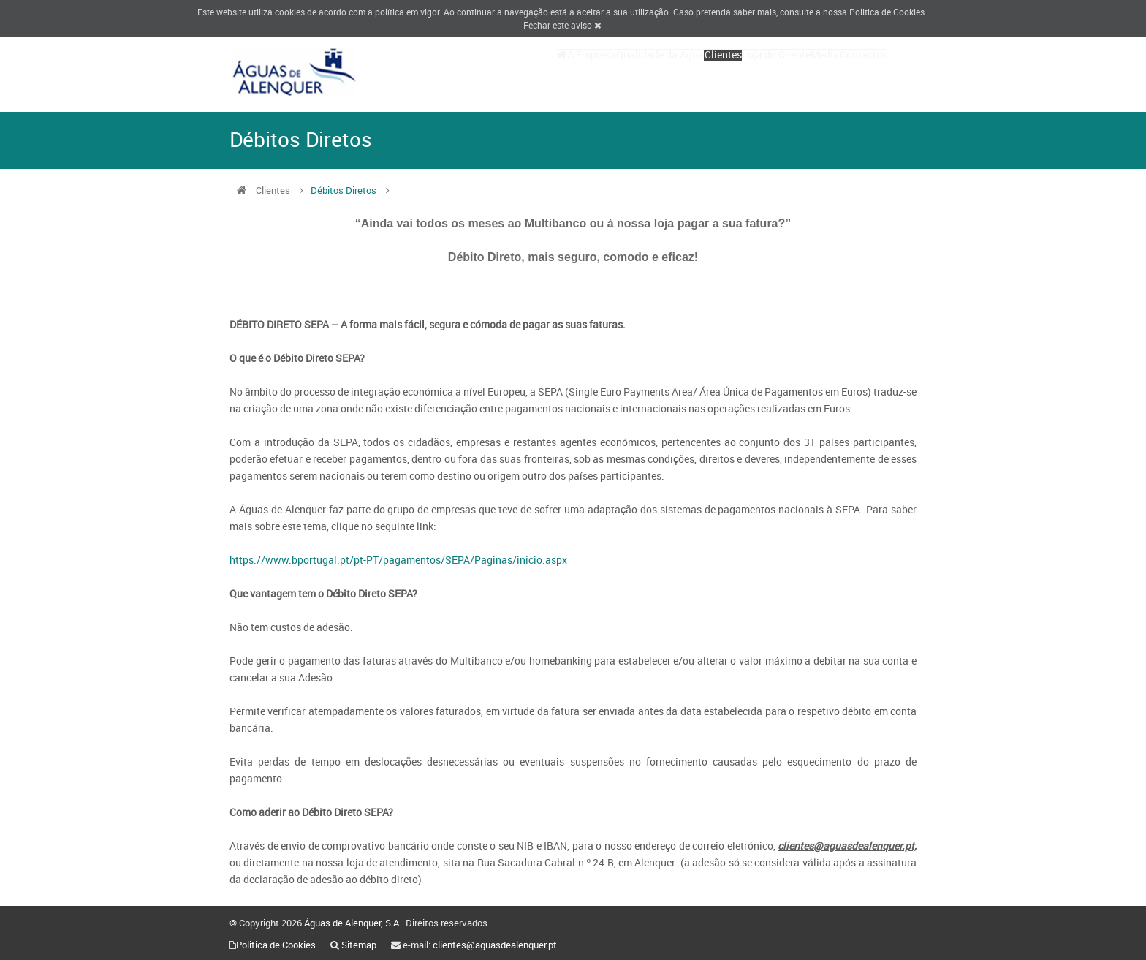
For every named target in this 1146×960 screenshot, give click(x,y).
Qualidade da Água (596, 71)
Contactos (856, 71)
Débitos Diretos (343, 190)
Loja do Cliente (740, 71)
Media (803, 71)
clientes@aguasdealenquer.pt (495, 944)
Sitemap (358, 944)
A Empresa (512, 71)
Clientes (672, 71)
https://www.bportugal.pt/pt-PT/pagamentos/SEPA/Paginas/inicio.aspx (398, 560)
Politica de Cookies (887, 12)
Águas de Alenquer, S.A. (352, 922)
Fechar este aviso (562, 25)
